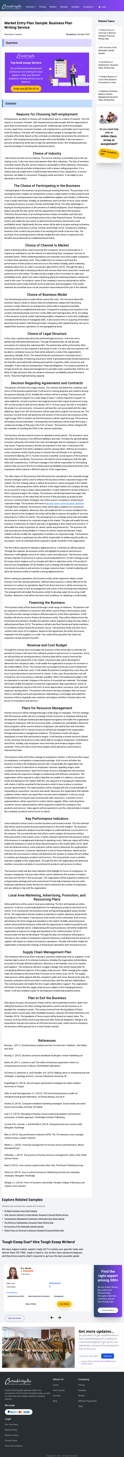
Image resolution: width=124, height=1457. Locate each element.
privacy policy (86, 1363)
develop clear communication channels (65, 503)
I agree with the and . (98, 1362)
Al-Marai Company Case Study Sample (20, 1211)
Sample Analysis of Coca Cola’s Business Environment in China (107, 79)
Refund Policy (11, 1429)
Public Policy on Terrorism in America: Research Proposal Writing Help (107, 34)
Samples (82, 1390)
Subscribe (108, 1356)
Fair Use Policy (11, 1424)
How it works (59, 1390)
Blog (55, 1401)
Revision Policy (11, 1435)
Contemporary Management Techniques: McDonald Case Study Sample (34, 1219)
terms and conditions (103, 1361)
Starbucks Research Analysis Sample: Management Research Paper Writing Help (108, 95)
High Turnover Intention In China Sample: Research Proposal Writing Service (36, 1215)
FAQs (80, 1406)
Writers (81, 1395)
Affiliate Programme (87, 1401)
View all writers (14, 1318)
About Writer (29, 1304)
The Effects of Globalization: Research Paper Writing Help (108, 65)
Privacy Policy (11, 1440)
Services (56, 1395)
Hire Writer (62, 1304)
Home (56, 1385)
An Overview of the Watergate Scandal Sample (107, 50)
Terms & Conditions (14, 1446)
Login (102, 7)
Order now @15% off (26, 88)
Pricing (81, 1385)
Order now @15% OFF (109, 153)
